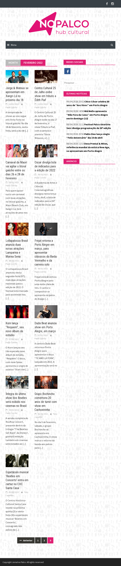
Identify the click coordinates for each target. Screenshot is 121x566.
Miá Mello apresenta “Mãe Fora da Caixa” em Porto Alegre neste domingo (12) (87, 115)
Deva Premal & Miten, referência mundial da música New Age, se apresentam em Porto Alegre (88, 147)
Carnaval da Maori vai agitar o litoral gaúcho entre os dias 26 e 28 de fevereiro (16, 170)
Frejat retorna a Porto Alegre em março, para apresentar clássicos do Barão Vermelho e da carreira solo (46, 252)
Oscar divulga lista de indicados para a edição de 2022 (45, 166)
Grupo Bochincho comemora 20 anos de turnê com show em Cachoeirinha (46, 402)
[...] (26, 130)
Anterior (26, 540)
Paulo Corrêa (11, 107)
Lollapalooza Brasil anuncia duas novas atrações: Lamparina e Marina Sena (17, 248)
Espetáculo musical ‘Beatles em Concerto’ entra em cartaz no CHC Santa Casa (17, 480)
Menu (13, 44)
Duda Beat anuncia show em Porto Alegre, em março (46, 327)
